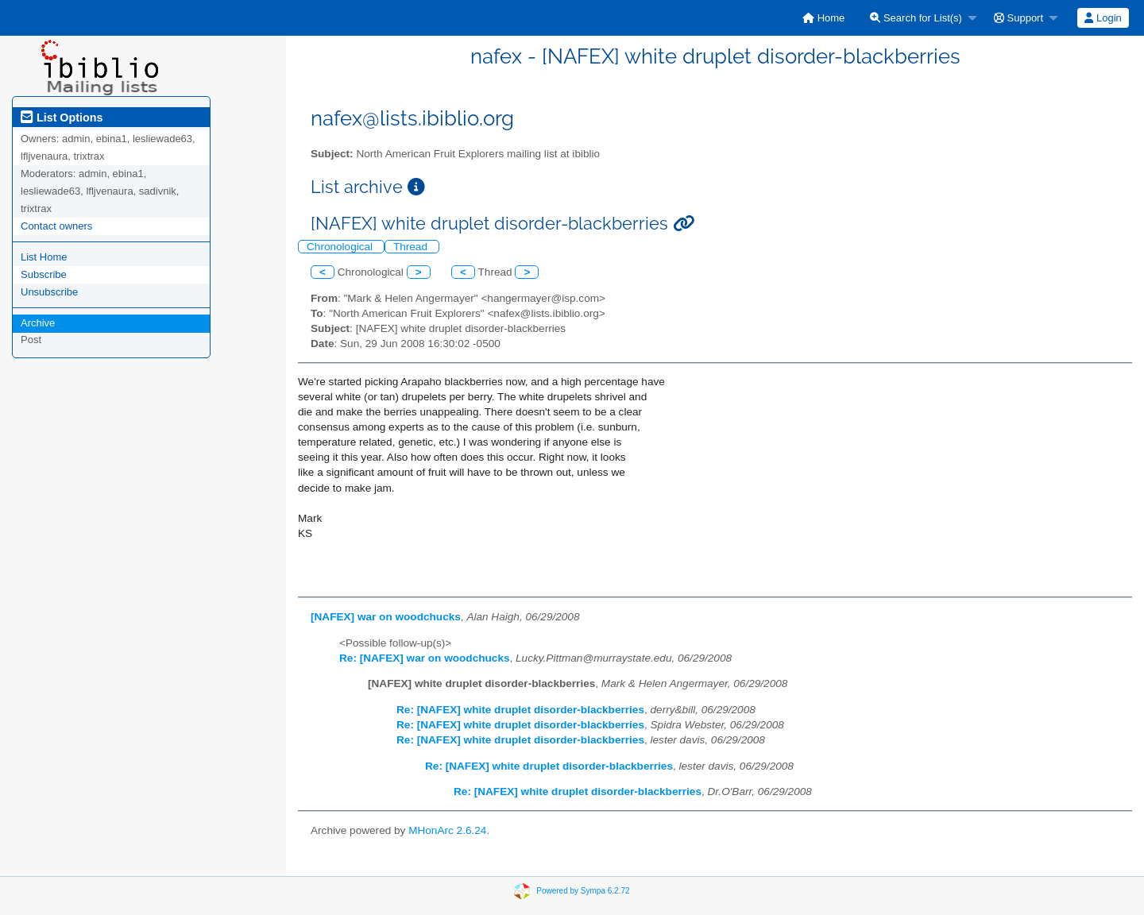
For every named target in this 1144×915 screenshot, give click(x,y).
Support (1018, 18)
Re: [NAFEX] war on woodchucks (424, 658)
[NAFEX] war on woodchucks (386, 617)
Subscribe (44, 274)
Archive (38, 323)
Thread (412, 247)
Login (1102, 18)
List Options (61, 117)
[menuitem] (823, 18)
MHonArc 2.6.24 (447, 830)
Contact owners (56, 226)
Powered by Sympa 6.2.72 (582, 890)
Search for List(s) (916, 18)
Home (823, 18)
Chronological (341, 247)
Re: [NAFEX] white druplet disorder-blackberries (520, 710)
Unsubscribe (49, 292)
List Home (44, 257)
